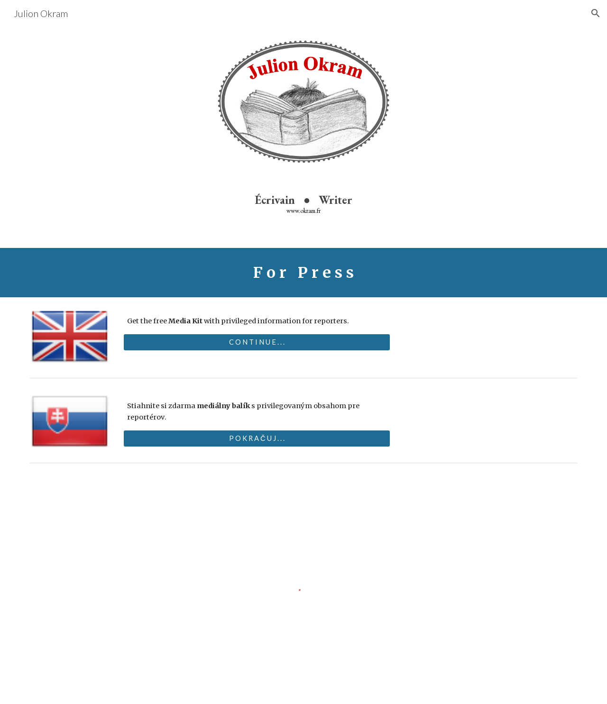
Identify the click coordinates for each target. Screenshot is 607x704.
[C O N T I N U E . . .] (256, 342)
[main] (303, 203)
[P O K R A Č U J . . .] (256, 438)
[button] (595, 13)
